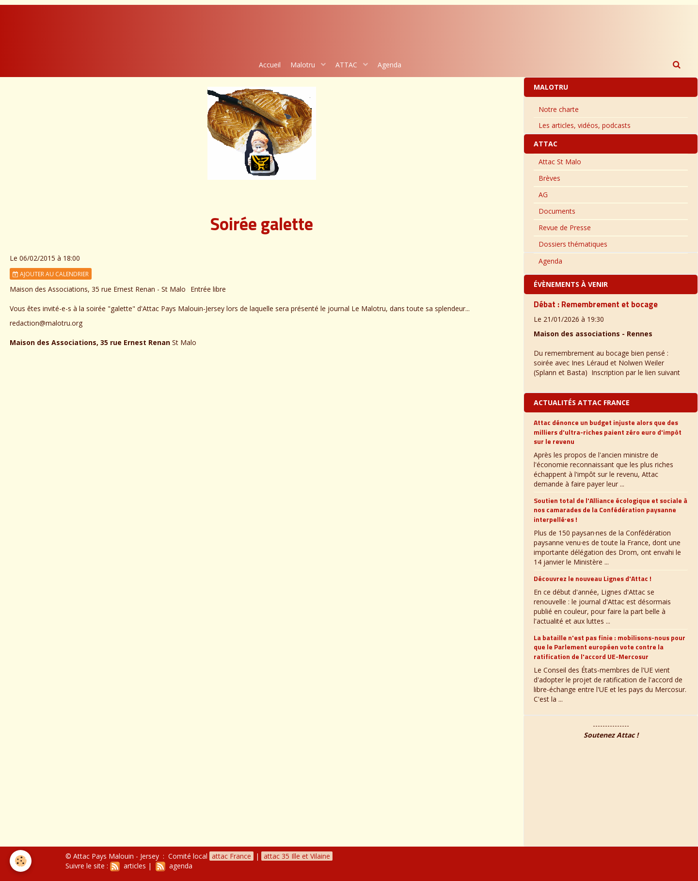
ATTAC (347, 64)
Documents (557, 211)
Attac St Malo (560, 161)
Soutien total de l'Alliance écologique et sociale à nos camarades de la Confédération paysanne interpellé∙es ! (610, 509)
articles (128, 865)
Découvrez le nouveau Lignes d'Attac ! (592, 578)
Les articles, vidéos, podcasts (585, 125)
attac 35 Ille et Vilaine (297, 856)
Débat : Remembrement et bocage (596, 304)
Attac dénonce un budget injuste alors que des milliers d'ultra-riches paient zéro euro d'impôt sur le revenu (608, 431)
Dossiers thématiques (573, 244)
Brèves (549, 178)
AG (543, 194)
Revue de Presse (565, 227)
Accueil (270, 64)
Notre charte (559, 109)
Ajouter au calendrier (51, 274)
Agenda (389, 64)
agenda (174, 865)
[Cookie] (21, 861)
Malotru (303, 64)
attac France (231, 856)
